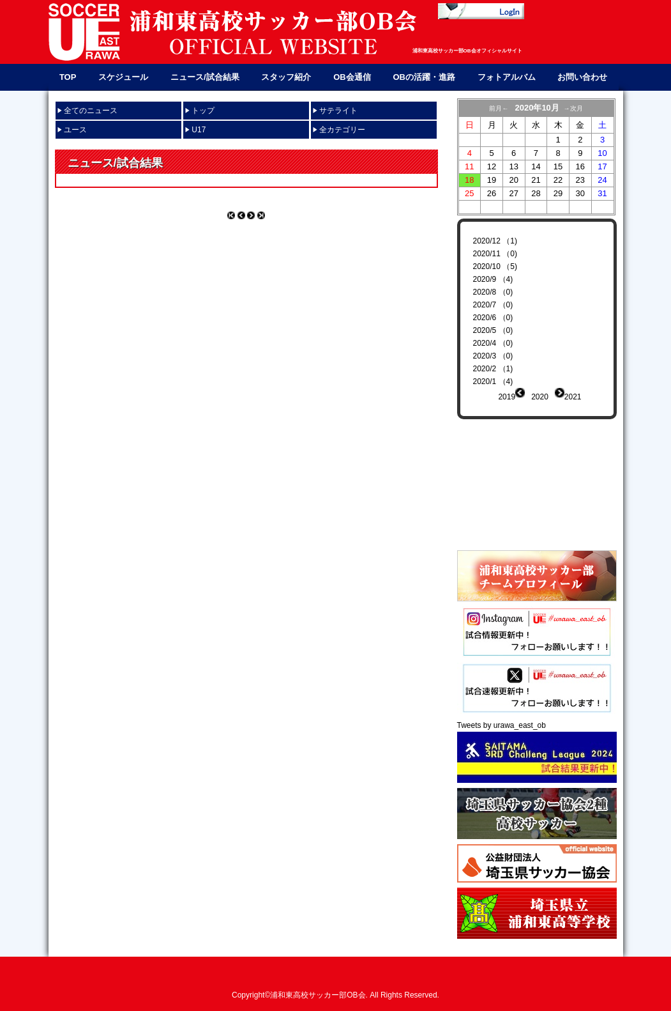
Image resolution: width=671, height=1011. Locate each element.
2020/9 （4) (493, 279)
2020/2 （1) (493, 368)
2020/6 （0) (493, 317)
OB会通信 (352, 77)
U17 (199, 129)
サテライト (338, 110)
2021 (573, 396)
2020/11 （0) (495, 253)
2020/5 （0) (493, 330)
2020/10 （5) (495, 266)
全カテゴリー (342, 129)
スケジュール (123, 77)
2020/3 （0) (493, 355)
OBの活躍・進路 (424, 77)
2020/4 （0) (493, 343)
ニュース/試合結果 (204, 77)
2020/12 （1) (495, 240)
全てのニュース (90, 110)
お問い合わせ (582, 77)
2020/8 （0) (493, 292)
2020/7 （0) (493, 304)
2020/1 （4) (493, 381)
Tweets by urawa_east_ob (501, 715)
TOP (68, 77)
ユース (75, 129)
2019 (506, 396)
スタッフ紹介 (286, 77)
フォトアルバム (507, 77)
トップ (203, 110)
